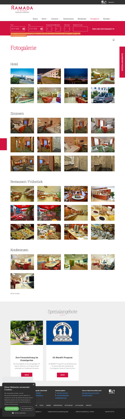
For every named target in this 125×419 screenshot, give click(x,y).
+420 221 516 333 (62, 393)
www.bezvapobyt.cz (35, 411)
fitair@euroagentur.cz (36, 395)
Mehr (27, 375)
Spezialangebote (122, 62)
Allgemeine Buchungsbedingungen (58, 411)
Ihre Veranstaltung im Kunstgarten (27, 359)
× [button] (33, 385)
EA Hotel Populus (87, 395)
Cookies (92, 411)
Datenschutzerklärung (82, 411)
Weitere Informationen (11, 404)
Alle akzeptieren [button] (11, 408)
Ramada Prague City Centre (90, 393)
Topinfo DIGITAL (109, 411)
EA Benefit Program (63, 357)
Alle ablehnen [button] (27, 408)
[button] (18, 413)
